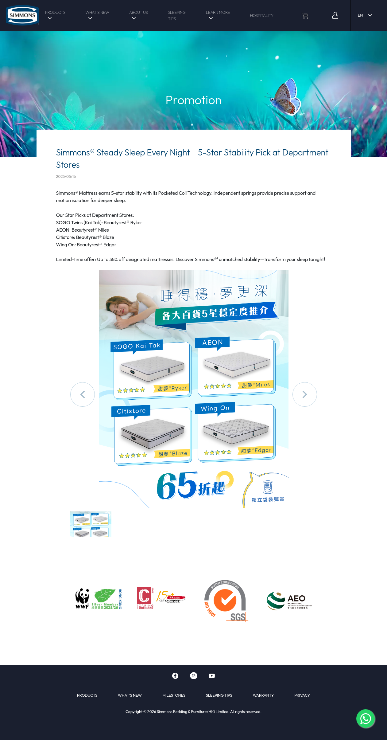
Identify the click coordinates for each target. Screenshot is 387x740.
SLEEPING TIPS (176, 15)
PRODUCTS (55, 12)
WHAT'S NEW (97, 12)
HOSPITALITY (261, 15)
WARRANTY (263, 695)
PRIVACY (302, 695)
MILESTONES (173, 695)
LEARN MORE (218, 12)
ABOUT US (138, 12)
